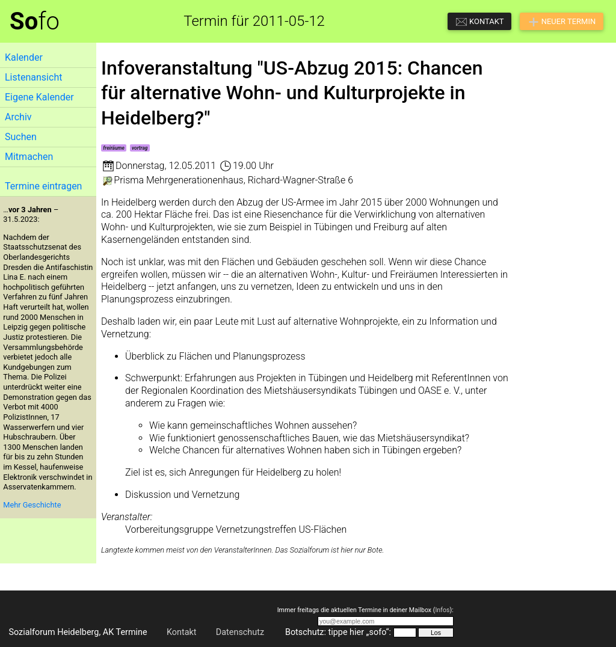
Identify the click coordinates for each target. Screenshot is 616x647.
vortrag (139, 148)
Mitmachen (29, 156)
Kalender (24, 57)
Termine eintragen (43, 186)
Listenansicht (33, 77)
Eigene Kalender (39, 97)
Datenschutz (240, 632)
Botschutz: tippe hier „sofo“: (338, 632)
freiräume (114, 148)
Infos (442, 610)
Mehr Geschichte (32, 504)
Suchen (21, 137)
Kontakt (182, 632)
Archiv (18, 117)
